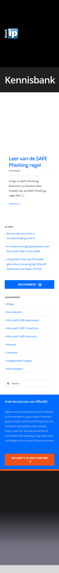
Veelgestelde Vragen (19, 360)
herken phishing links (36, 421)
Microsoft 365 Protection (22, 328)
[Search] (8, 383)
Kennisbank (14, 312)
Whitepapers (15, 368)
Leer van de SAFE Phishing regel (28, 161)
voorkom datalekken (18, 426)
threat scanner (43, 440)
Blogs (10, 304)
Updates (12, 352)
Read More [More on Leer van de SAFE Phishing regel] (14, 203)
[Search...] (29, 383)
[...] (22, 195)
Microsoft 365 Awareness (23, 320)
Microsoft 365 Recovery (21, 336)
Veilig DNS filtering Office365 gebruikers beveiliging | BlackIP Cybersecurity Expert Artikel (27, 264)
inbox (35, 416)
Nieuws (11, 344)
